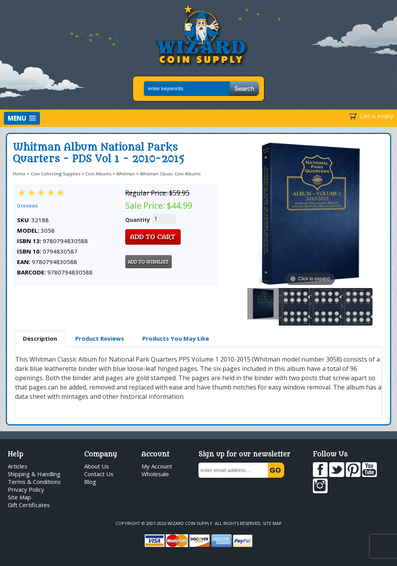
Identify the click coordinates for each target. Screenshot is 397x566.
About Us (96, 466)
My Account (157, 466)
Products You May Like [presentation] (175, 338)
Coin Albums (98, 174)
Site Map (19, 497)
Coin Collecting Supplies (55, 174)
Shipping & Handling (34, 474)
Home (19, 174)
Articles (18, 466)
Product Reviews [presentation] (99, 338)
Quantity (137, 219)
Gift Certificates (29, 505)
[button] (22, 118)
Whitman (125, 174)
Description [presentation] (40, 338)
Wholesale (155, 474)
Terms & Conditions (34, 481)
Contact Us (99, 474)
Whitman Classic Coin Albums (170, 174)
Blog (90, 481)
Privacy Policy (26, 489)
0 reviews (27, 205)
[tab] (40, 339)
